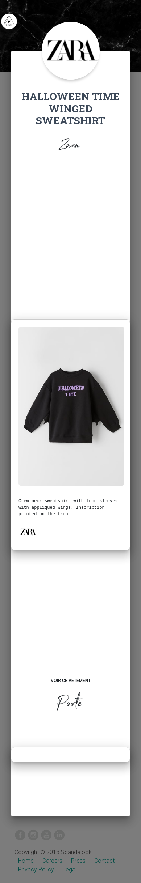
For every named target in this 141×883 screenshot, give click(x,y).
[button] (28, 532)
